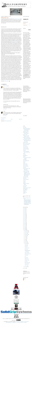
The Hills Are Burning (26, 144)
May (25, 239)
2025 (25, 209)
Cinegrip (24, 182)
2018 (25, 217)
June (25, 238)
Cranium (24, 161)
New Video (26, 246)
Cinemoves (24, 167)
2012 (25, 224)
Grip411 (24, 153)
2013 (25, 223)
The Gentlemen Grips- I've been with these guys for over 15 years (27, 140)
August (26, 235)
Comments (25, 25)
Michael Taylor (5, 85)
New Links (26, 261)
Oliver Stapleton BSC (26, 160)
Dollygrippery (16, 4)
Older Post (20, 119)
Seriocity (24, 181)
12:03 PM (4, 102)
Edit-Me (24, 193)
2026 (25, 208)
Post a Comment (3, 117)
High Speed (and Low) (28, 253)
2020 (25, 214)
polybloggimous (25, 155)
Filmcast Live (25, 145)
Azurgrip (24, 278)
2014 (25, 222)
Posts (25, 23)
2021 (25, 213)
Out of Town (26, 244)
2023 (25, 212)
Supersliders (25, 159)
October (26, 233)
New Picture (26, 257)
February (26, 243)
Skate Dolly (24, 186)
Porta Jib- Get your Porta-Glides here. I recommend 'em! (26, 169)
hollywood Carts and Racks (27, 187)
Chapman (24, 150)
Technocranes (25, 185)
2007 (25, 268)
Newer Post (2, 119)
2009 (25, 228)
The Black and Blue (26, 131)
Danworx (24, 156)
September (26, 234)
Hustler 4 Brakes (27, 252)
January (26, 266)
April (25, 240)
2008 (25, 229)
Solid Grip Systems (25, 166)
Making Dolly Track (27, 262)
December (26, 230)
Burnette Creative (25, 142)
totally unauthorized (26, 179)
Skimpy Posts (26, 258)
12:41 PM (4, 115)
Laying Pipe (26, 245)
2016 (25, 219)
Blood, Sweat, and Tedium (26, 143)
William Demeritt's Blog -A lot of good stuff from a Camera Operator (26, 129)
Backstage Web (25, 188)
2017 (25, 218)
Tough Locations (27, 263)
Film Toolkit (24, 127)
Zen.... (25, 256)
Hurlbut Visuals (25, 134)
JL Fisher (24, 154)
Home (11, 119)
